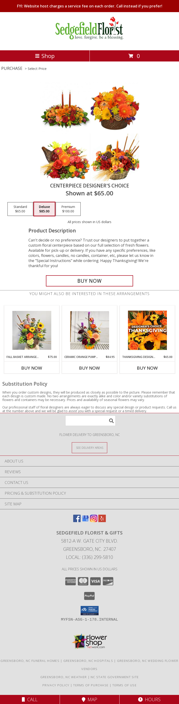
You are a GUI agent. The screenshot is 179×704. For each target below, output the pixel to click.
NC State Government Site (115, 677)
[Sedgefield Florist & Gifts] (89, 43)
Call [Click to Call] (30, 699)
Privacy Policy (55, 685)
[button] (90, 610)
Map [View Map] (89, 699)
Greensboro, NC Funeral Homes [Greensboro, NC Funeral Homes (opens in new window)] (29, 661)
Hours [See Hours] (149, 699)
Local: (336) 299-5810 (89, 557)
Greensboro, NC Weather (63, 677)
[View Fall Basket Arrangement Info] (31, 330)
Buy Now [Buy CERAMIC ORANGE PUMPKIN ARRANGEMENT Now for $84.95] (89, 368)
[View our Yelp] (102, 520)
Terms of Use (124, 685)
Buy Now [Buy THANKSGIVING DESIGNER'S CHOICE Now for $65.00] (147, 368)
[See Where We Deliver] (89, 447)
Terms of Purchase (90, 685)
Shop (45, 56)
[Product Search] (90, 420)
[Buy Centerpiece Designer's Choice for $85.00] (89, 280)
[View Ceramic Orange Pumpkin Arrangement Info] (89, 330)
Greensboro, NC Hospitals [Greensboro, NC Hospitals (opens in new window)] (88, 661)
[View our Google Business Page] (85, 520)
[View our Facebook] (77, 520)
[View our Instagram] (93, 520)
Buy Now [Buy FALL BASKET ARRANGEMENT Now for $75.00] (31, 368)
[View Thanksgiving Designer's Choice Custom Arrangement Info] (147, 330)
